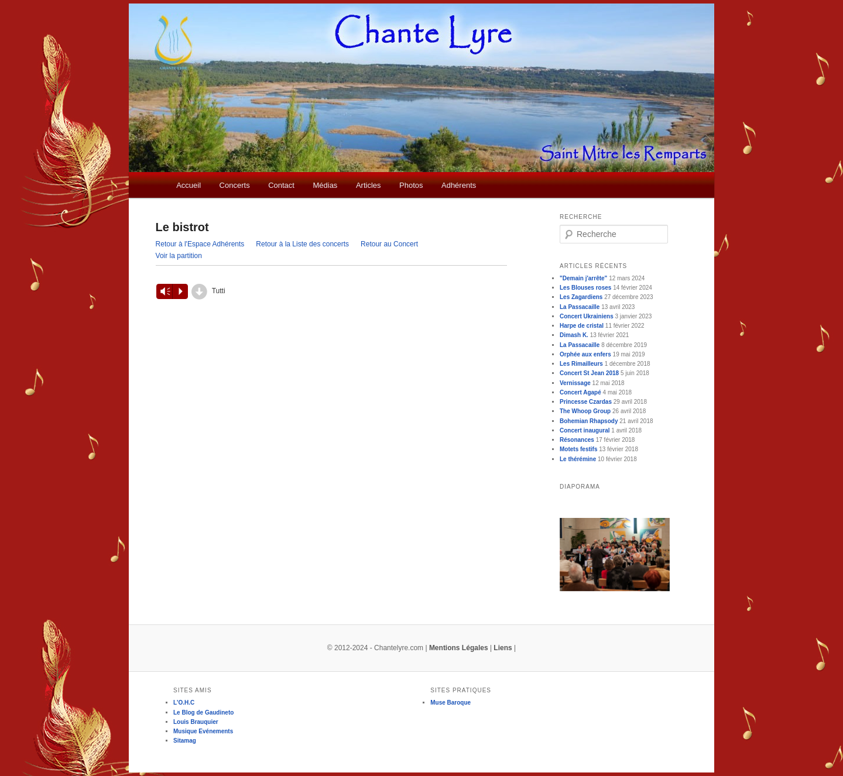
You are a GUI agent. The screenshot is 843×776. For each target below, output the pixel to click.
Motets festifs (578, 449)
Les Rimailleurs (581, 363)
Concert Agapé (580, 392)
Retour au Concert (389, 244)
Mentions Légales (458, 648)
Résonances (577, 440)
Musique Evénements (203, 731)
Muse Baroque (450, 702)
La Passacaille (579, 307)
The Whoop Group (585, 411)
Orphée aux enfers (585, 354)
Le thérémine (578, 459)
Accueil (188, 185)
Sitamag (184, 740)
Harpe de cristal (582, 325)
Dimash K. (574, 335)
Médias (325, 185)
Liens (503, 648)
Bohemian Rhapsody (589, 421)
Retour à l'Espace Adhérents (200, 244)
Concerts (235, 185)
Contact (281, 185)
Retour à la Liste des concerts (302, 244)
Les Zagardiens (581, 297)
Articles (368, 185)
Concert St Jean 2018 (589, 373)
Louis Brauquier (195, 722)
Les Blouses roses (585, 287)
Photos (411, 185)
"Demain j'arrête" (583, 278)
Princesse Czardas (586, 402)
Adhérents (458, 185)
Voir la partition (179, 256)
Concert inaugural (585, 430)
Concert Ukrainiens (587, 316)
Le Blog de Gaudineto (203, 712)
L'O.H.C (183, 702)
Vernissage (575, 383)
